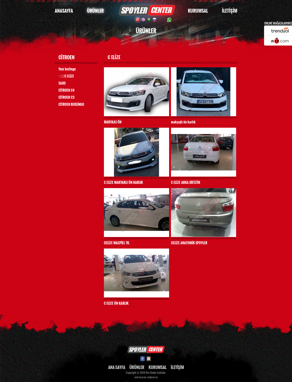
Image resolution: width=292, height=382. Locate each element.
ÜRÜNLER (95, 10)
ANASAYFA (64, 10)
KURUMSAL (198, 10)
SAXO (62, 83)
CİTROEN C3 (66, 97)
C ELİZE (69, 76)
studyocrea (152, 377)
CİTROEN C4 (66, 90)
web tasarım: (140, 377)
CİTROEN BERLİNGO (71, 104)
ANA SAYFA (116, 367)
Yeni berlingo (67, 69)
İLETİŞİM (229, 10)
